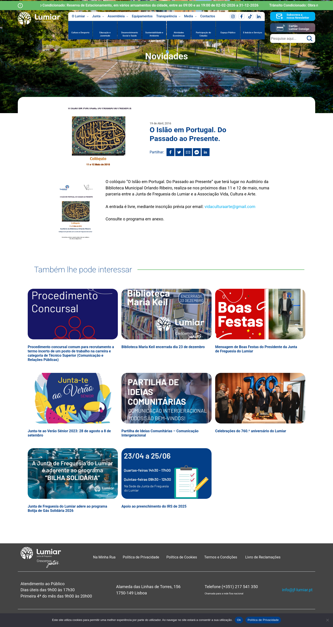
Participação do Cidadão (203, 34)
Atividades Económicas (179, 34)
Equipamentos (142, 16)
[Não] (327, 620)
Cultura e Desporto (80, 32)
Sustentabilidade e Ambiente (154, 34)
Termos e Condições (221, 557)
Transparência (168, 16)
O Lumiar (80, 16)
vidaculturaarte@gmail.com (230, 206)
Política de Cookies (181, 557)
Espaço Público (228, 32)
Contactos (207, 16)
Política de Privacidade (141, 557)
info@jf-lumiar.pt (297, 589)
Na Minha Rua (104, 557)
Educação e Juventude (104, 34)
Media (190, 16)
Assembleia (118, 16)
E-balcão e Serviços (252, 32)
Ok (239, 620)
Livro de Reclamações (263, 557)
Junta (98, 16)
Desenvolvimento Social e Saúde (129, 34)
